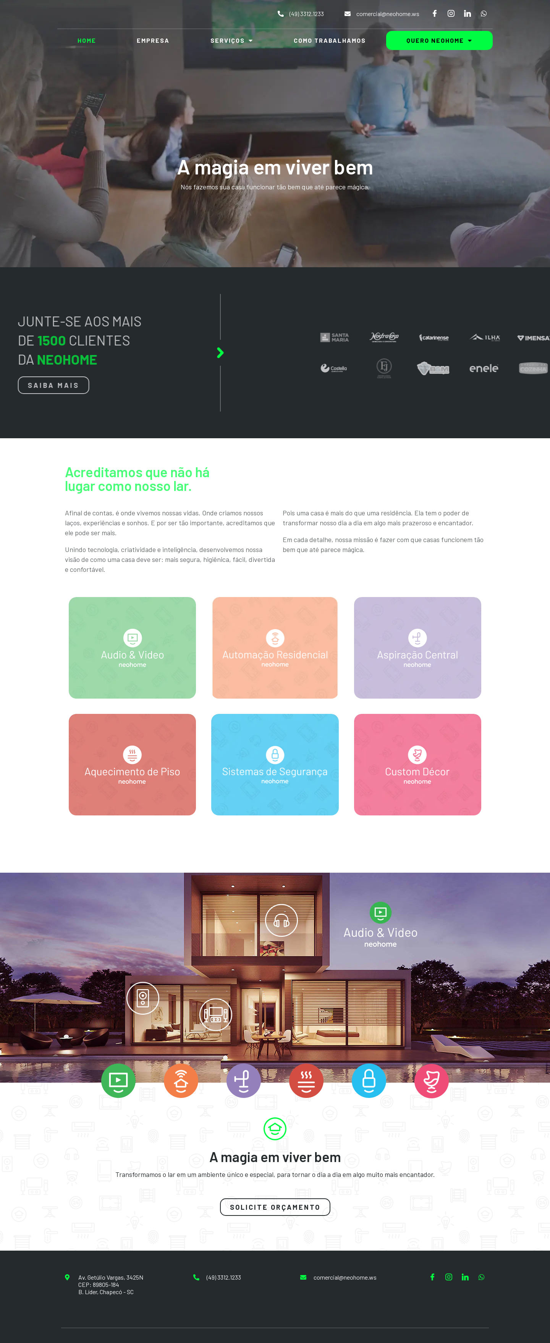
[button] (275, 1207)
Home (87, 40)
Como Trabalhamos (330, 40)
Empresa (153, 40)
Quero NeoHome (439, 40)
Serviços (231, 40)
